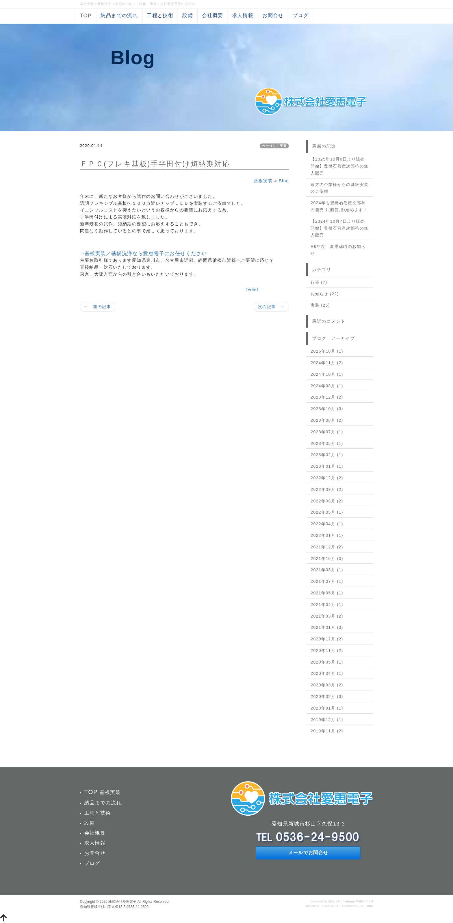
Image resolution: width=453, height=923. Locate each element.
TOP (86, 16)
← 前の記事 (97, 306)
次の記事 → (271, 306)
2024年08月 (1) (327, 386)
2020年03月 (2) (327, 685)
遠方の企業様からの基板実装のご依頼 (339, 188)
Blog (284, 180)
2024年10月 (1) (327, 374)
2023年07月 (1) (327, 432)
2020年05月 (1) (327, 662)
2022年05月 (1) (327, 512)
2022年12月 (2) (327, 478)
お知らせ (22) (325, 294)
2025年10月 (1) (327, 351)
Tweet (252, 289)
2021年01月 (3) (327, 627)
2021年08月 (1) (327, 570)
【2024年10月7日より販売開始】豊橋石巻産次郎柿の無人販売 (339, 228)
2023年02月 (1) (327, 454)
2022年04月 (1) (327, 524)
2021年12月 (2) (327, 547)
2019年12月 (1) (327, 719)
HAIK (369, 906)
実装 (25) (320, 305)
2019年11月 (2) (327, 731)
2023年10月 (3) (327, 408)
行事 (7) (319, 282)
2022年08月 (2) (327, 501)
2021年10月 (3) (327, 558)
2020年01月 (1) (327, 708)
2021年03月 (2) (327, 616)
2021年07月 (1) (327, 581)
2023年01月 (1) (327, 466)
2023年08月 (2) (327, 420)
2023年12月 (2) (327, 397)
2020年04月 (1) (327, 673)
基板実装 (263, 180)
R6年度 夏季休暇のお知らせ (338, 250)
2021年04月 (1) (327, 604)
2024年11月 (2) (327, 362)
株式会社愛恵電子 (122, 902)
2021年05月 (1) (327, 593)
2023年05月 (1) (327, 443)
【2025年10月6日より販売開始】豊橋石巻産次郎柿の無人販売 (339, 166)
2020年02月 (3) (327, 696)
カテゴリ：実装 (274, 146)
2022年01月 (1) (327, 535)
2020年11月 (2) (327, 650)
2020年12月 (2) (327, 639)
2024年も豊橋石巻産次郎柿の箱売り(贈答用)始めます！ (339, 206)
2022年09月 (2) (327, 489)
